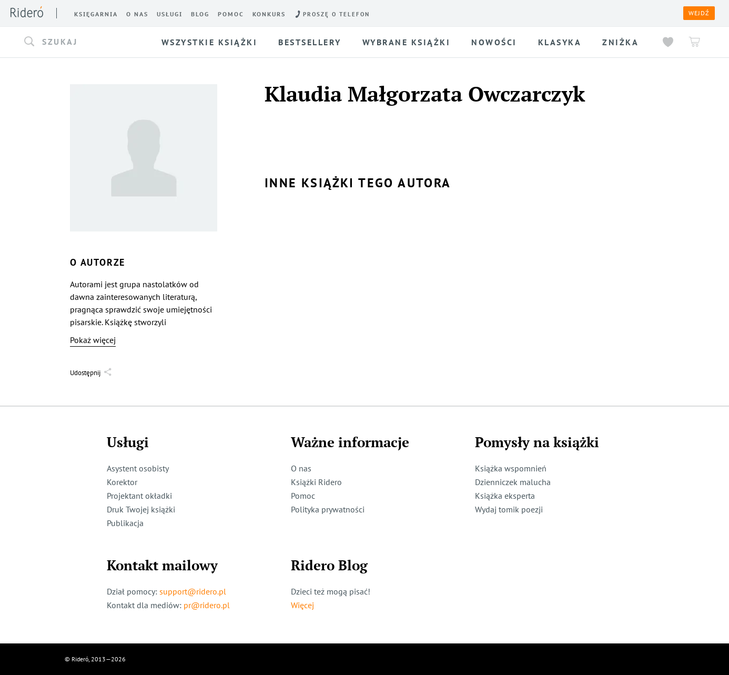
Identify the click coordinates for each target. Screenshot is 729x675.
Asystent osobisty (138, 468)
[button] (87, 42)
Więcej (302, 605)
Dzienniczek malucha (513, 482)
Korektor (122, 482)
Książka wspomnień (510, 468)
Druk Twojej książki (141, 509)
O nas (301, 468)
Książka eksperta (505, 495)
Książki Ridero (316, 482)
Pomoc (303, 495)
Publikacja (125, 523)
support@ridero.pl (192, 591)
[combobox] (87, 42)
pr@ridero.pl (207, 605)
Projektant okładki (139, 495)
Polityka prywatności (327, 509)
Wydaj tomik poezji (509, 509)
